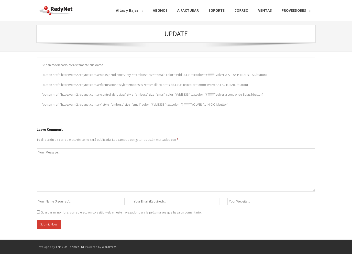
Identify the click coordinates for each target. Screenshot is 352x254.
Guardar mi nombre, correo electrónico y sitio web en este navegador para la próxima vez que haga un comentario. (121, 212)
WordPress (109, 247)
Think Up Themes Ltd (70, 247)
